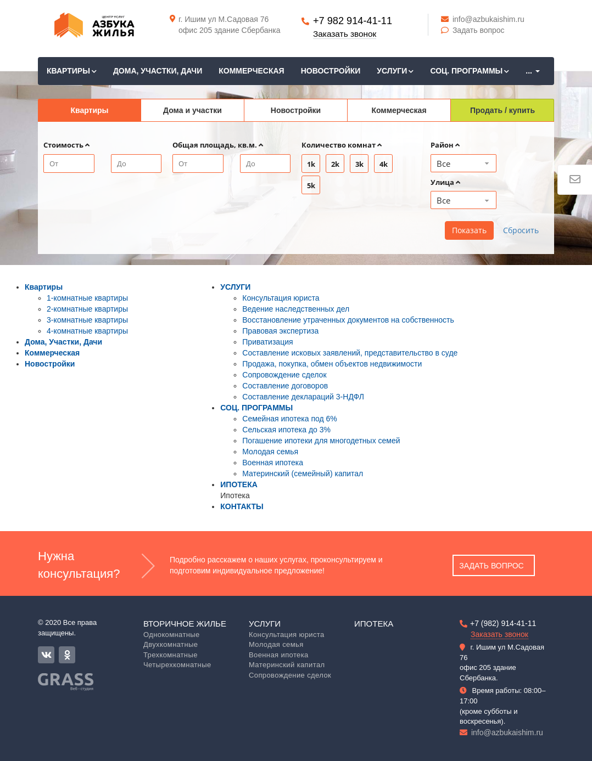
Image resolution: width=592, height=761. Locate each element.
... (533, 70)
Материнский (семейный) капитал (302, 473)
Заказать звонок (344, 33)
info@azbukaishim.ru (482, 19)
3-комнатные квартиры (87, 319)
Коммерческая (251, 70)
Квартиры (72, 70)
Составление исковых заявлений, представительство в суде (349, 352)
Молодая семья (270, 451)
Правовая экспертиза (280, 330)
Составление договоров (285, 385)
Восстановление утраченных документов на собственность (348, 319)
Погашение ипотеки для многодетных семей (321, 440)
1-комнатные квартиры (87, 298)
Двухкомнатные (170, 644)
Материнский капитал (287, 665)
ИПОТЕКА (239, 484)
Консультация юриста (280, 298)
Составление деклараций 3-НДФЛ (303, 396)
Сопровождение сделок (284, 374)
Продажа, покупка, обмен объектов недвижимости (332, 363)
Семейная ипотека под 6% (289, 418)
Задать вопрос (473, 30)
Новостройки (331, 70)
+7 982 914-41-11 (352, 20)
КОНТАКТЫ (241, 506)
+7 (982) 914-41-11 (503, 623)
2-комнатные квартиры (87, 309)
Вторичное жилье (184, 623)
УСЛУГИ (395, 70)
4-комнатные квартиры (87, 330)
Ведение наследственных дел (295, 309)
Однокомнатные (171, 634)
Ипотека (373, 623)
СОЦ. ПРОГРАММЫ (469, 70)
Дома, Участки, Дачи (157, 70)
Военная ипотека (272, 462)
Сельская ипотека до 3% (286, 429)
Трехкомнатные (170, 655)
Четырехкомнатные (177, 665)
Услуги (265, 623)
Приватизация (267, 341)
